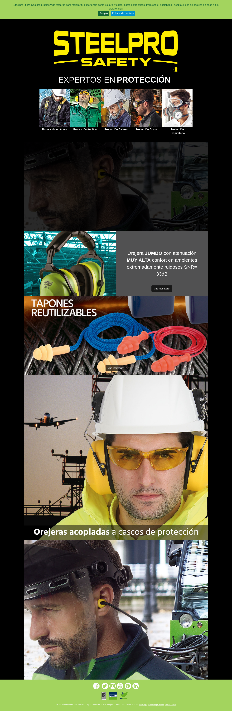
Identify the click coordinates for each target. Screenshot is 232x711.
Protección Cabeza (115, 129)
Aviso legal (143, 705)
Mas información (162, 288)
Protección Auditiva (85, 129)
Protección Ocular (146, 129)
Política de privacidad (156, 705)
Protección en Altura (54, 129)
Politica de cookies (123, 13)
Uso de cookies (170, 705)
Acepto (104, 13)
